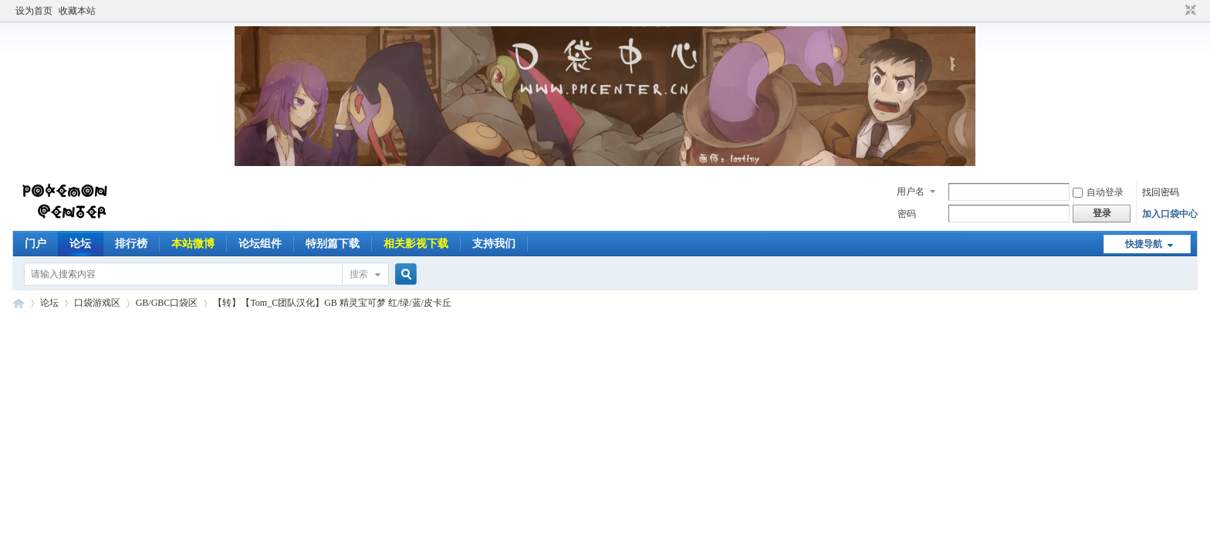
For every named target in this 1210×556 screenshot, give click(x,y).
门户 (35, 243)
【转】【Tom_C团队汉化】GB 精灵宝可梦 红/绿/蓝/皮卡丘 (332, 302)
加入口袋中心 (1170, 213)
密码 (906, 213)
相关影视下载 (416, 243)
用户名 (910, 191)
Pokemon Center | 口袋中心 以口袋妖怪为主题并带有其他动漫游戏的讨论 (18, 303)
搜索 (359, 274)
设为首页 (33, 10)
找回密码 (1160, 192)
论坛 (80, 243)
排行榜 (131, 243)
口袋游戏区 (97, 302)
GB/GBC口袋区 (167, 302)
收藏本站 (77, 10)
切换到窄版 (1189, 11)
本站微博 (193, 243)
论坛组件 (260, 243)
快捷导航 (1143, 244)
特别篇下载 (333, 243)
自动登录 (1098, 192)
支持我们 (493, 243)
